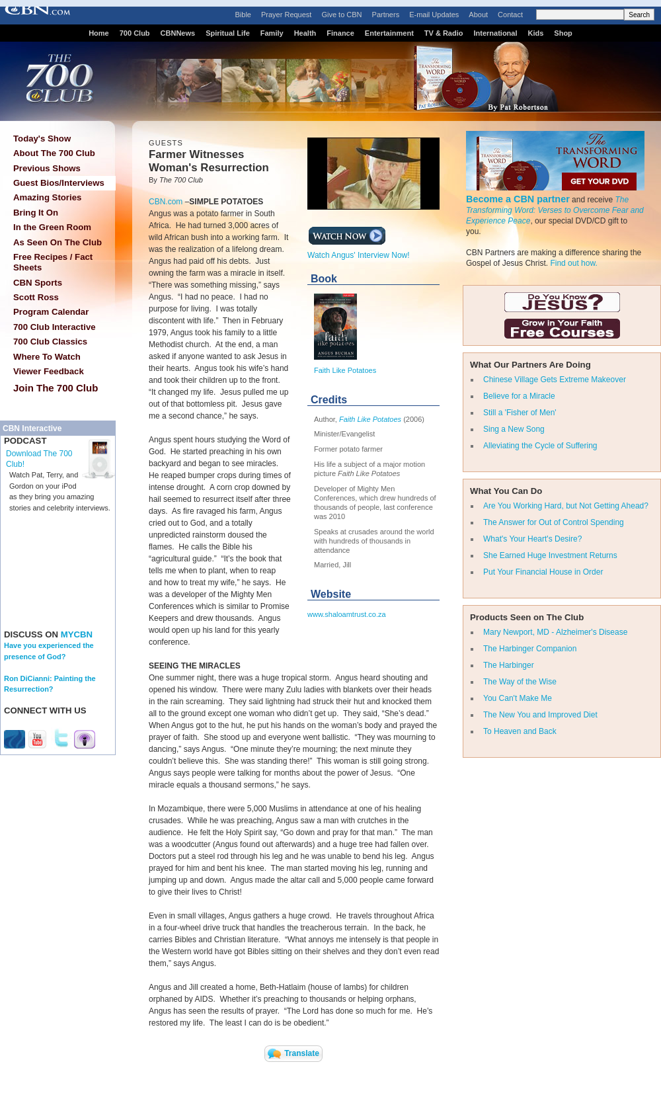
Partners (386, 15)
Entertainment (389, 33)
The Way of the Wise (520, 681)
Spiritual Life (228, 33)
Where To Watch (47, 357)
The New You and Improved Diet (540, 714)
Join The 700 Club (55, 387)
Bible (243, 15)
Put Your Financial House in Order (543, 572)
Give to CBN (341, 15)
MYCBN (77, 634)
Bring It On (35, 213)
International (495, 33)
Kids (536, 33)
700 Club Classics (50, 341)
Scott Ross (36, 297)
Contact (510, 15)
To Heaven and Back (520, 731)
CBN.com (165, 201)
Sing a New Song (514, 429)
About (478, 15)
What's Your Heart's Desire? (532, 539)
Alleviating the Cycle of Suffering (540, 445)
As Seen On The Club (57, 242)
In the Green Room (52, 227)
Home (99, 33)
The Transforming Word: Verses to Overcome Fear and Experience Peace (555, 210)
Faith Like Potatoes (345, 370)
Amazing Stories (47, 197)
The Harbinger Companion (529, 648)
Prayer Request (286, 15)
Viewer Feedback (48, 371)
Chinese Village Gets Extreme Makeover (554, 379)
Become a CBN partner (518, 199)
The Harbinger (508, 665)
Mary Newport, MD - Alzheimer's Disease (555, 632)
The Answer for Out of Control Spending (553, 522)
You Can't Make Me (517, 698)
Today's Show (42, 138)
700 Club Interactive (54, 327)
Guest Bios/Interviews (58, 183)
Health (305, 33)
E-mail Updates (434, 15)
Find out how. (573, 263)
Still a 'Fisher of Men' (520, 412)
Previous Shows (47, 168)
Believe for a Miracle (519, 396)
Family (272, 33)
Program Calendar (51, 312)
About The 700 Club (54, 153)
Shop (563, 33)
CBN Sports (37, 283)
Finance (340, 33)
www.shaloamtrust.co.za (346, 614)
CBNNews (178, 33)
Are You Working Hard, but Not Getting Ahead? (565, 505)
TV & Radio (443, 33)
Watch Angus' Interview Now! (358, 251)
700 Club (135, 33)
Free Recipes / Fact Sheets (53, 262)
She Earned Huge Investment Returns (550, 555)
